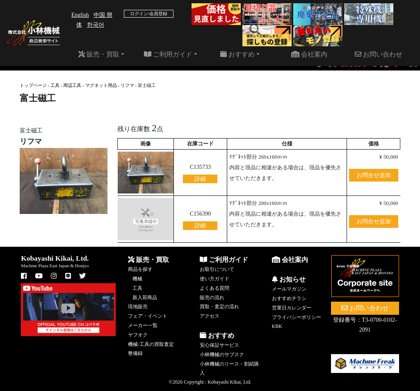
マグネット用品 (101, 85)
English (80, 15)
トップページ (33, 85)
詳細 (200, 179)
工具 (54, 85)
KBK (277, 326)
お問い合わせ (378, 54)
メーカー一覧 (143, 325)
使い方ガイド (214, 279)
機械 (137, 279)
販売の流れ (212, 297)
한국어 (95, 25)
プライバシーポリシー (296, 317)
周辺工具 (72, 85)
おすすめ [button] (237, 54)
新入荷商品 (144, 297)
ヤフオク (138, 335)
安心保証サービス (219, 345)
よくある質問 (214, 288)
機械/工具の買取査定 (150, 344)
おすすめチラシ (289, 298)
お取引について (217, 269)
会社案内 (309, 54)
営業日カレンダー (291, 308)
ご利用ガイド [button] (168, 54)
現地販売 (138, 306)
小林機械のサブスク (222, 354)
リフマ (127, 85)
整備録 (135, 353)
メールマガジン (289, 289)
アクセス (209, 316)
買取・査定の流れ (219, 306)
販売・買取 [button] (98, 54)
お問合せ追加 (373, 175)
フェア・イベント (147, 316)
